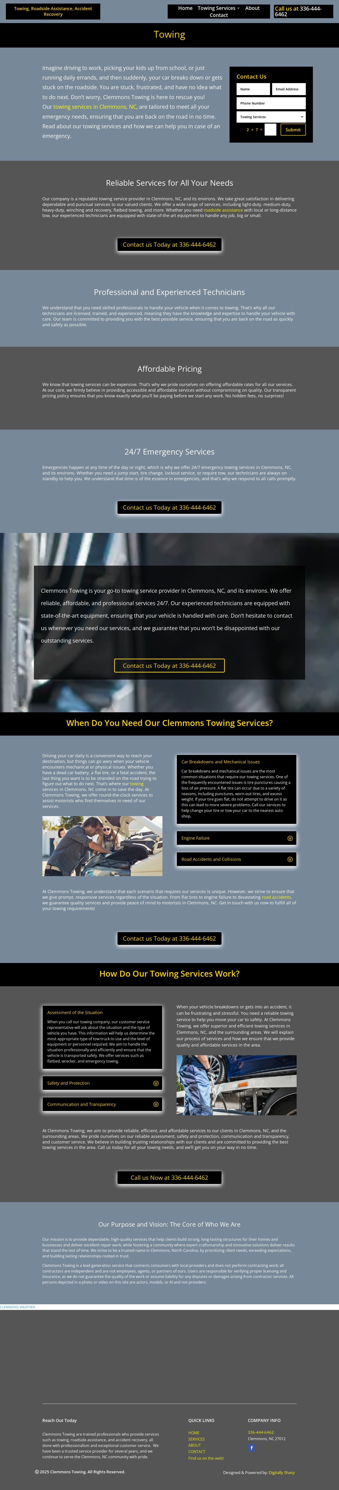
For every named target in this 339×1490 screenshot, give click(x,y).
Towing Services (216, 8)
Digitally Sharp (282, 1472)
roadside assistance (223, 210)
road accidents (276, 897)
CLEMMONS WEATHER (17, 1307)
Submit (293, 130)
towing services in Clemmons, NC (94, 106)
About (252, 8)
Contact (219, 15)
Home (185, 8)
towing (137, 783)
